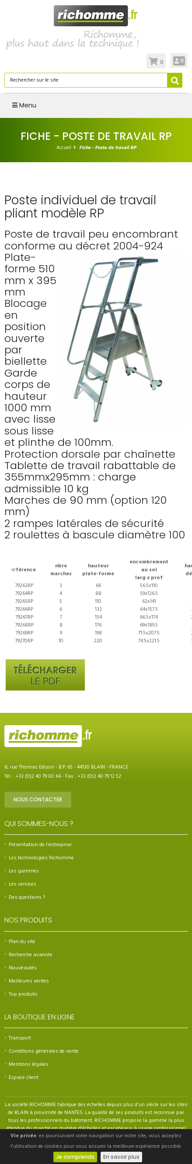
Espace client (21, 1077)
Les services (20, 884)
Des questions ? (24, 897)
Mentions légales (26, 1064)
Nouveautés (20, 968)
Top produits (21, 994)
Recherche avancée (28, 954)
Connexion (179, 60)
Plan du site (19, 941)
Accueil (63, 148)
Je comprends (75, 1156)
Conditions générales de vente (41, 1051)
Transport (17, 1038)
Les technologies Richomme (39, 858)
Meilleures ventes (26, 981)
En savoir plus (121, 1156)
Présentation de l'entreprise (38, 844)
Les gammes (21, 871)
